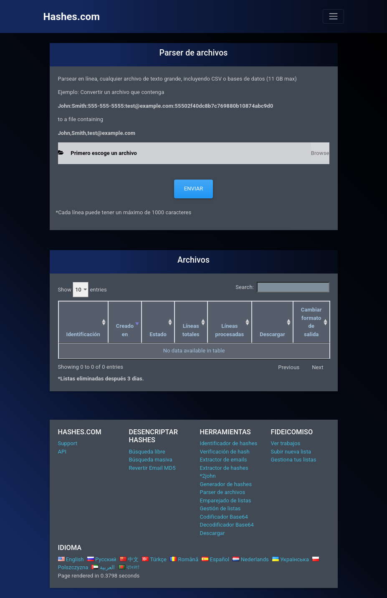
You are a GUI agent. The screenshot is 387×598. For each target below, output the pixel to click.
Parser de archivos (222, 492)
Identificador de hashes (229, 443)
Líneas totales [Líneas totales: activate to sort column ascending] (191, 330)
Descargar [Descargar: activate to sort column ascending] (272, 334)
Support (68, 443)
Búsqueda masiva (150, 459)
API (62, 451)
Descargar (212, 533)
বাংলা (129, 567)
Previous (288, 367)
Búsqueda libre (147, 451)
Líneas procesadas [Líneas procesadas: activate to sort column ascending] (229, 330)
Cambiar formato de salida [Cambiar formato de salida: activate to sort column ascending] (311, 322)
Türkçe (154, 559)
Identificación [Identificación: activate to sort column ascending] (83, 334)
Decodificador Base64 (227, 525)
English (71, 559)
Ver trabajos (286, 443)
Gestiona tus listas (293, 459)
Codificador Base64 (224, 517)
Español (215, 559)
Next (317, 367)
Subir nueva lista (291, 451)
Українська (290, 559)
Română (184, 559)
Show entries (82, 290)
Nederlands (251, 559)
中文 (129, 559)
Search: (282, 287)
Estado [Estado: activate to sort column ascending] (158, 334)
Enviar (193, 188)
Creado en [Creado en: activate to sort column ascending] (125, 330)
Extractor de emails (223, 459)
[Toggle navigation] (333, 16)
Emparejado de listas (225, 500)
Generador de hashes (226, 484)
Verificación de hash (225, 451)
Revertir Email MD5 (152, 468)
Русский (101, 559)
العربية (103, 567)
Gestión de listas (220, 508)
